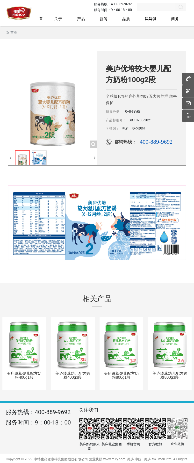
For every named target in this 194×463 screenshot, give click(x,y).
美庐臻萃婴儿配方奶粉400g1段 (24, 375)
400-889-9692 (121, 4)
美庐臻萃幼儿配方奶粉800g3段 (169, 375)
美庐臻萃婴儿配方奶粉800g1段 (121, 375)
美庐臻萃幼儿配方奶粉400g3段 (72, 375)
